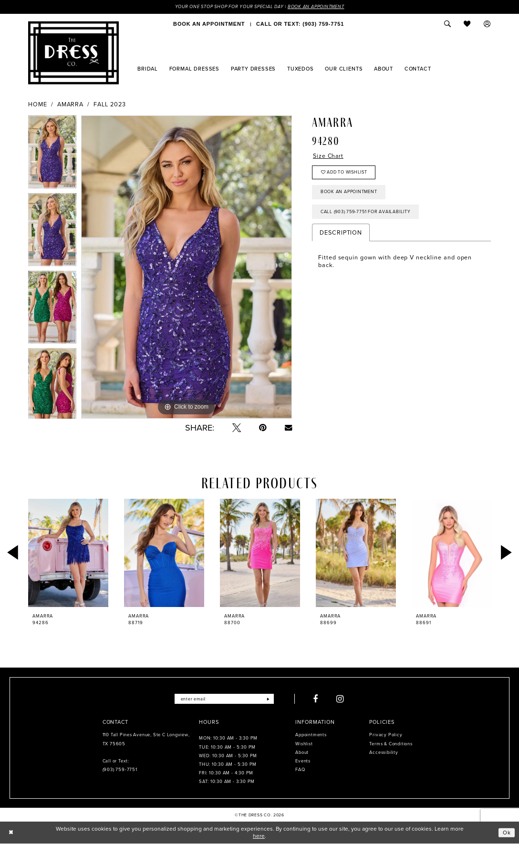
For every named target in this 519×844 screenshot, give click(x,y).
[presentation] (68, 553)
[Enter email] (224, 699)
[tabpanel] (52, 155)
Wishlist (303, 744)
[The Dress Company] (73, 52)
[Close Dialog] (11, 833)
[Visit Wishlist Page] (467, 24)
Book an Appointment (318, 6)
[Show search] (447, 24)
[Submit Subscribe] (268, 699)
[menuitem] (208, 24)
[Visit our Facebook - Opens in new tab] (316, 699)
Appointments (310, 735)
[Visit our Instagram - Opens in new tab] (341, 699)
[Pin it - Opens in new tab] (263, 427)
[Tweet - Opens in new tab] (236, 427)
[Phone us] (300, 24)
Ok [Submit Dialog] (507, 832)
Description (341, 233)
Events (303, 761)
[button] (487, 24)
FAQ (300, 770)
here (259, 836)
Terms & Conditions (390, 744)
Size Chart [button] (328, 156)
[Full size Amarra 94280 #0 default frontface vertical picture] (186, 267)
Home (37, 104)
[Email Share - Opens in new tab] (288, 427)
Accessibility (383, 752)
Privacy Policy (385, 735)
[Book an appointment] (208, 24)
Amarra (70, 104)
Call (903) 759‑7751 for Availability (366, 213)
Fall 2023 (109, 104)
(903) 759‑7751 (120, 770)
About (302, 752)
